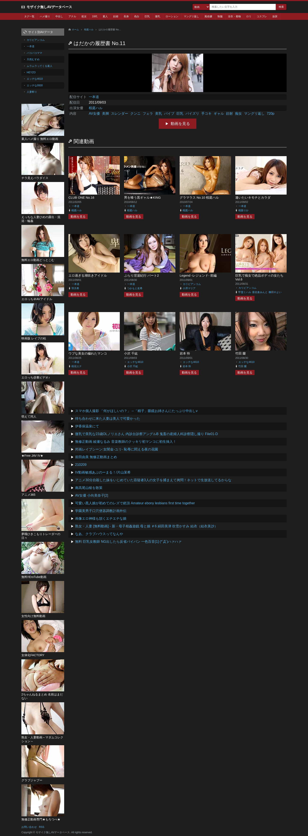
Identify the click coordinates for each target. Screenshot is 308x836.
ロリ (248, 16)
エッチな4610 (135, 362)
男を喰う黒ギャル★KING (142, 197)
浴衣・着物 (234, 16)
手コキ (206, 113)
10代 (94, 16)
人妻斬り (32, 91)
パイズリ (192, 113)
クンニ (135, 113)
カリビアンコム (192, 284)
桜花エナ (76, 366)
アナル (72, 16)
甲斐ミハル (244, 292)
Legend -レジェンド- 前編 (198, 275)
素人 (105, 16)
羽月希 (75, 288)
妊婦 (115, 16)
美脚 (105, 113)
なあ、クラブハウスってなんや (99, 534)
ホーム (75, 29)
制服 (220, 16)
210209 (80, 464)
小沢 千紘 (131, 353)
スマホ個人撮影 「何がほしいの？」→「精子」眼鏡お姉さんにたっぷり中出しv (136, 411)
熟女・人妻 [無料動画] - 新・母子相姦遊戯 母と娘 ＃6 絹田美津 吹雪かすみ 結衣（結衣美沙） (146, 526)
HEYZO (31, 72)
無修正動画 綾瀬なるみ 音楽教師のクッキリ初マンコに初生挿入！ (125, 441)
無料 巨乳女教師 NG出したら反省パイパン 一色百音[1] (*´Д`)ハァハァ (128, 541)
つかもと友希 (134, 288)
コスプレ (262, 16)
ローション (172, 16)
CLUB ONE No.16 (81, 197)
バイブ (169, 113)
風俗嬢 (208, 16)
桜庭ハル (88, 29)
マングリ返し (191, 16)
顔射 (229, 113)
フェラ (148, 113)
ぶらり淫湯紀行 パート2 (141, 275)
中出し (59, 16)
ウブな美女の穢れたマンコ (87, 353)
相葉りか (243, 210)
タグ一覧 (29, 16)
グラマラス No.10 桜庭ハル (199, 197)
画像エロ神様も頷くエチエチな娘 (100, 518)
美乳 (158, 113)
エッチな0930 (35, 85)
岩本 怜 (185, 353)
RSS (41, 827)
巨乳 (147, 16)
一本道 (94, 97)
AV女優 (94, 113)
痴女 (238, 113)
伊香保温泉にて (87, 426)
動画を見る (180, 124)
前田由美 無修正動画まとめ (96, 457)
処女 (84, 16)
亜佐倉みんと (260, 292)
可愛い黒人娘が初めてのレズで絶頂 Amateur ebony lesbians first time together (135, 503)
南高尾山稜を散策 (88, 488)
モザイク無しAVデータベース (49, 7)
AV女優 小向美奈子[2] (91, 495)
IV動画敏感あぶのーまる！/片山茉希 (103, 472)
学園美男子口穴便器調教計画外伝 (100, 511)
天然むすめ (33, 59)
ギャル (219, 113)
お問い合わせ (29, 827)
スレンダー (119, 113)
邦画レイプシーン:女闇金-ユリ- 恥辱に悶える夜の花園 (116, 449)
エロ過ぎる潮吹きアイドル (87, 275)
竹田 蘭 (240, 353)
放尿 (274, 16)
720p (270, 113)
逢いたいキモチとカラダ (253, 197)
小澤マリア (189, 288)
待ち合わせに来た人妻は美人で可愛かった (107, 418)
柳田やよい (275, 292)
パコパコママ (34, 52)
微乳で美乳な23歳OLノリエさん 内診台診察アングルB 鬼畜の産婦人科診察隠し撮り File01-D (146, 434)
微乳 (157, 16)
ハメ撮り (45, 16)
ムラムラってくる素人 (39, 66)
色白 (136, 16)
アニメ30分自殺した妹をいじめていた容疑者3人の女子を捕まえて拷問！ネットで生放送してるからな (153, 480)
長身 (126, 16)
